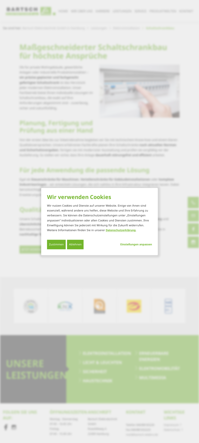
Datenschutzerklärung (121, 230)
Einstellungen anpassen (136, 244)
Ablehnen (75, 244)
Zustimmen (56, 244)
